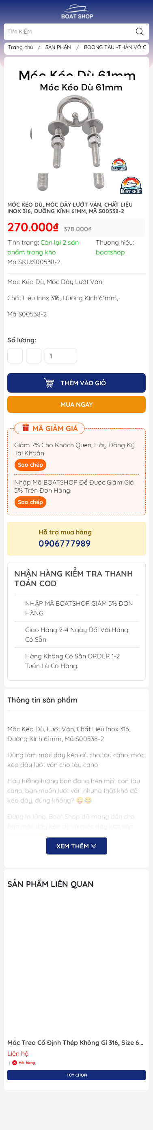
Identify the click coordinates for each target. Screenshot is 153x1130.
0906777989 (65, 543)
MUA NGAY (76, 404)
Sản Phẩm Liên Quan (50, 884)
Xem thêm (76, 846)
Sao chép (30, 464)
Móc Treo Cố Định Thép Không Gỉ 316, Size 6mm (76, 1043)
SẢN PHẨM (59, 47)
